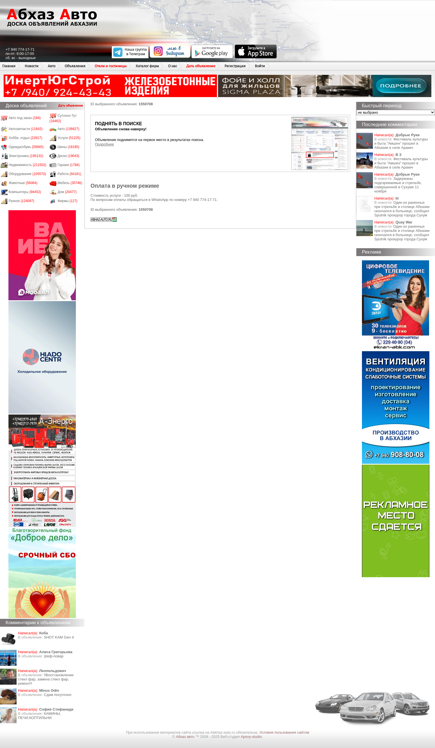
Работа (69, 174)
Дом (67, 192)
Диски (69, 156)
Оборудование (27, 174)
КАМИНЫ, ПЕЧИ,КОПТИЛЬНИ (39, 715)
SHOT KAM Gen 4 (59, 637)
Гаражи (69, 165)
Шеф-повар (54, 656)
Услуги (69, 138)
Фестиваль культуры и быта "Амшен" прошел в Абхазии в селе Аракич (401, 143)
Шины (69, 147)
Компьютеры (25, 192)
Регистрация (235, 66)
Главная (8, 66)
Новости (31, 66)
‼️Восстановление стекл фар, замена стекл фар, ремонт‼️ (46, 679)
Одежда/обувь (26, 147)
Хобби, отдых (25, 138)
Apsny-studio (251, 736)
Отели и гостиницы (110, 66)
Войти (260, 66)
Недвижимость (27, 165)
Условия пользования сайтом (284, 732)
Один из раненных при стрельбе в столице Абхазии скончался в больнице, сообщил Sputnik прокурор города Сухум (402, 208)
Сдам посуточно (57, 695)
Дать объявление (200, 66)
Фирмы (68, 201)
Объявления (75, 66)
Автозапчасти (26, 129)
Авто (51, 66)
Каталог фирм (147, 66)
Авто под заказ (25, 118)
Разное (21, 201)
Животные (23, 183)
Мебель (70, 183)
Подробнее (104, 144)
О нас (172, 66)
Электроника (26, 156)
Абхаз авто (185, 736)
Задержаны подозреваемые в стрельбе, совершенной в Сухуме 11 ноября (398, 184)
